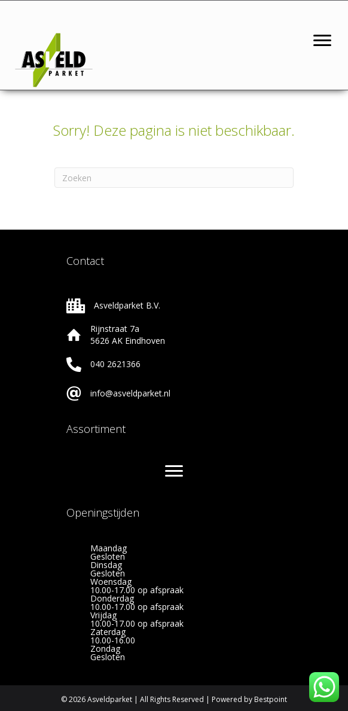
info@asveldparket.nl (130, 393)
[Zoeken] (174, 177)
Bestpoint (270, 699)
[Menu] (322, 40)
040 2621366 (115, 364)
